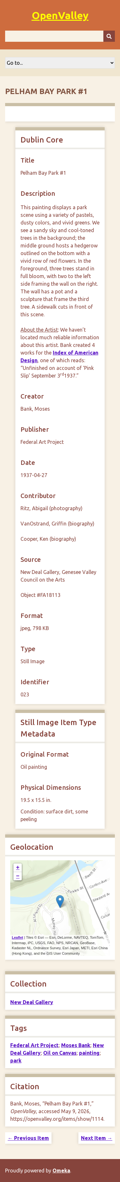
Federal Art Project (34, 1045)
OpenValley (60, 15)
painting (89, 1053)
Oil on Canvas (59, 1053)
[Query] (60, 36)
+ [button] (18, 867)
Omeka (61, 1170)
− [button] (18, 876)
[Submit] (109, 36)
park (15, 1060)
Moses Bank (75, 1045)
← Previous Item (28, 1138)
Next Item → (96, 1138)
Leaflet (17, 937)
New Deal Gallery (31, 1002)
